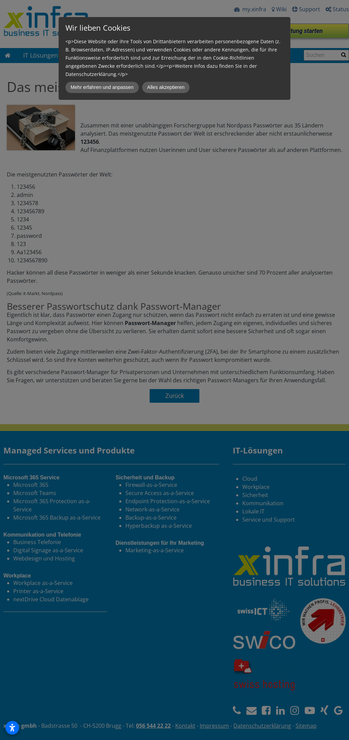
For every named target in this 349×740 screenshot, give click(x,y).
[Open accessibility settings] (12, 728)
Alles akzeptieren (166, 87)
